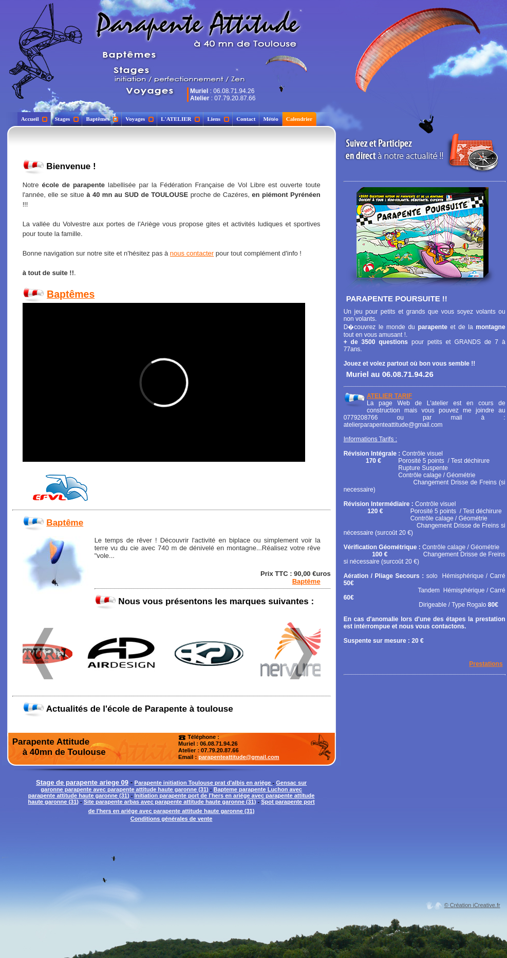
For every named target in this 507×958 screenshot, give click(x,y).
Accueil (34, 119)
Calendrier (299, 119)
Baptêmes (102, 119)
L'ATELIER (180, 119)
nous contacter (192, 253)
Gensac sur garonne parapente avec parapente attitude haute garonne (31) (174, 786)
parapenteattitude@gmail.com (238, 757)
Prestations (485, 663)
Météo (270, 119)
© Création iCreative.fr (472, 905)
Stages (66, 119)
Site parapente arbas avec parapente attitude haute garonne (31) (170, 802)
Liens (218, 119)
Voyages (139, 119)
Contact (245, 119)
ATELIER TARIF (389, 396)
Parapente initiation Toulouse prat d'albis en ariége (204, 783)
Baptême (64, 523)
